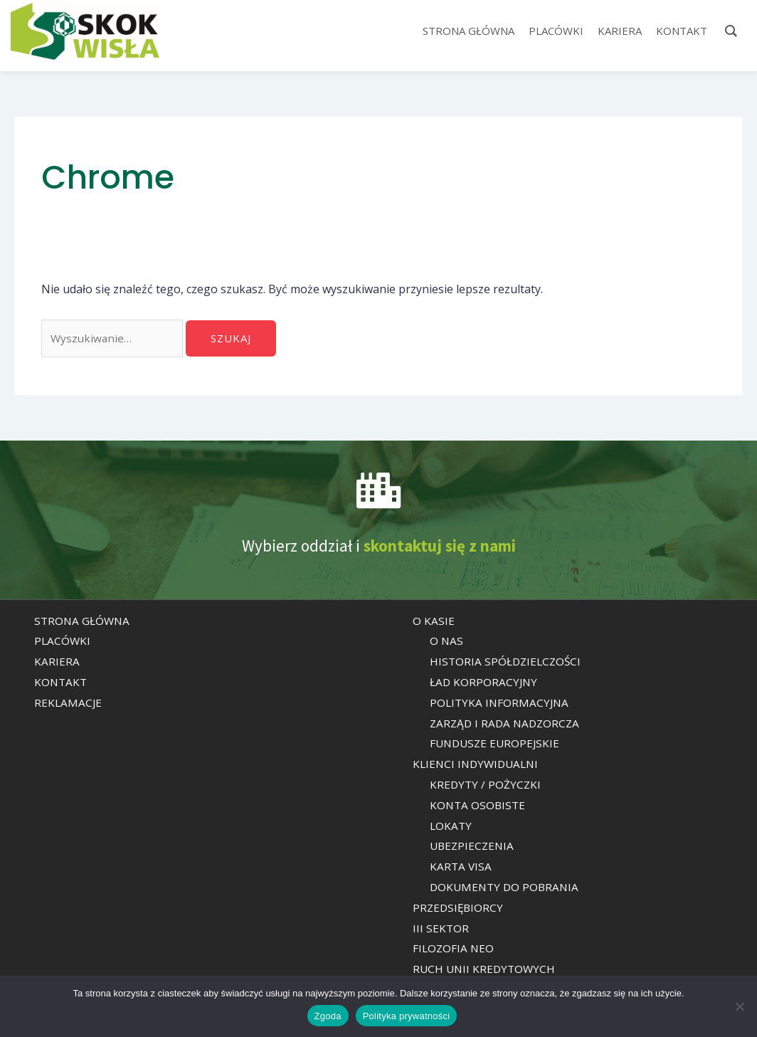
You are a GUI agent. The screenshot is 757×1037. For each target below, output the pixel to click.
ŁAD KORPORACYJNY (484, 683)
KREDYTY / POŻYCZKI (486, 786)
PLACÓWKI (63, 643)
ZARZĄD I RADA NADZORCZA (507, 724)
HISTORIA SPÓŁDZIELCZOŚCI (507, 663)
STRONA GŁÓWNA (83, 622)
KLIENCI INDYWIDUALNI (478, 766)
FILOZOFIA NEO (454, 950)
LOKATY (451, 827)
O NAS (447, 643)
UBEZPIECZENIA (473, 848)
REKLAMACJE (68, 704)
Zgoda (328, 1016)
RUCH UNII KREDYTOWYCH (486, 970)
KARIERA (57, 663)
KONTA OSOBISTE (479, 806)
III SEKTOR (441, 929)
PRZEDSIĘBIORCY (459, 909)
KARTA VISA (461, 867)
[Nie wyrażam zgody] (739, 1006)
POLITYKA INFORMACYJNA (501, 704)
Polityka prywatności (406, 1016)
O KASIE (434, 622)
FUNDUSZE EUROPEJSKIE (497, 745)
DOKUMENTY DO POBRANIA (506, 888)
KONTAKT (61, 683)
